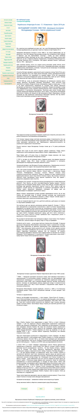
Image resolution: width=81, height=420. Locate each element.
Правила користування (8, 73)
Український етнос (8, 65)
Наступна (57, 388)
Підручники (8, 43)
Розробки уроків (8, 33)
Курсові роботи (40, 396)
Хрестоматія (8, 35)
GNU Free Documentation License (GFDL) (66, 405)
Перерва (8, 67)
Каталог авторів (8, 20)
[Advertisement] (40, 8)
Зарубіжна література (8, 75)
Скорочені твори (8, 25)
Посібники (8, 46)
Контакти (8, 70)
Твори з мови (8, 57)
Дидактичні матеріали (8, 49)
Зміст (41, 388)
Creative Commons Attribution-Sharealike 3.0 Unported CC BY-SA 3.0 (40, 405)
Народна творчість (8, 62)
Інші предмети (8, 83)
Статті (8, 28)
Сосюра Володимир (23, 21)
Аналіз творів (8, 38)
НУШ (8, 78)
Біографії (8, 54)
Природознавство (8, 81)
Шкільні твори (8, 22)
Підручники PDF (8, 59)
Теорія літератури (8, 41)
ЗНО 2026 (8, 30)
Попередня (24, 388)
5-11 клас (8, 51)
